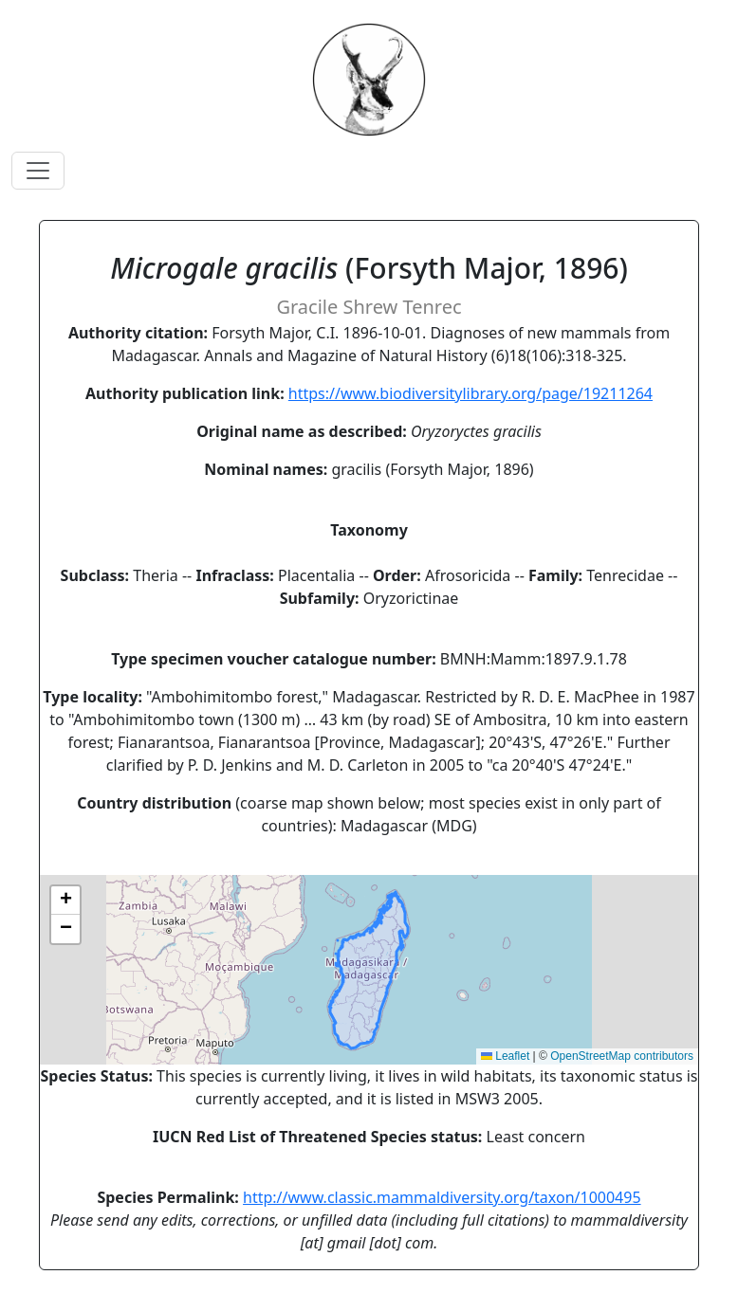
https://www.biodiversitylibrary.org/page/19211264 (470, 393)
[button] (65, 900)
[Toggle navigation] (38, 171)
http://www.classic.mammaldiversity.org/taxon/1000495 (442, 1197)
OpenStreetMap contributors (621, 1056)
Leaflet (505, 1056)
